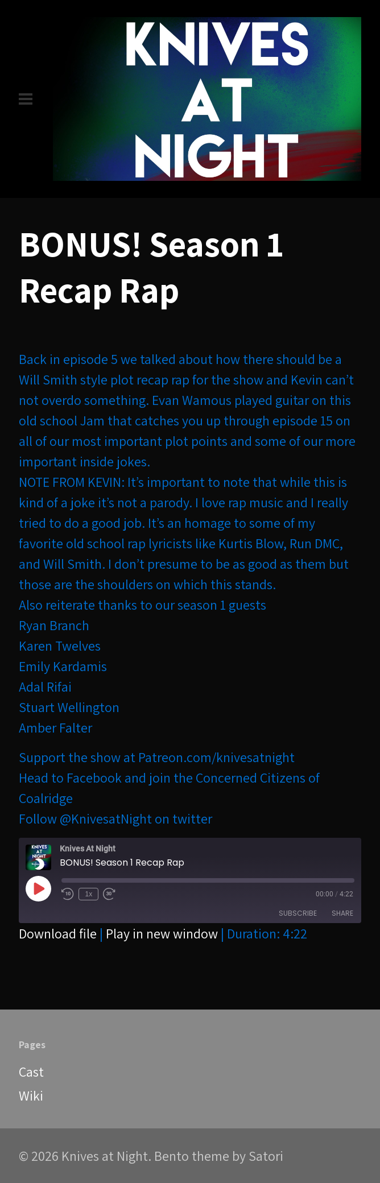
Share (342, 913)
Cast (31, 1071)
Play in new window (162, 933)
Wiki (31, 1095)
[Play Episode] (38, 888)
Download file (58, 933)
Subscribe (298, 913)
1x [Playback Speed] (89, 894)
